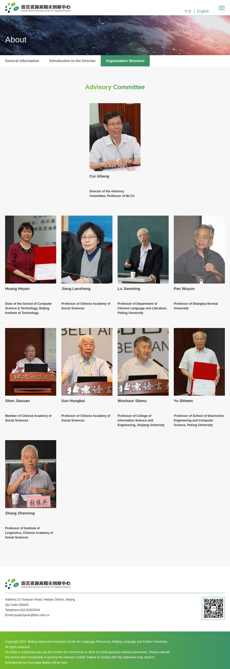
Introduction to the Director (72, 61)
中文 (188, 11)
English (203, 11)
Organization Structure (125, 61)
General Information (22, 61)
